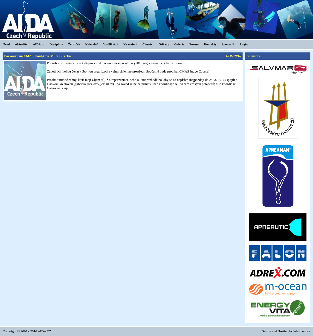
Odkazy (164, 44)
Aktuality (21, 44)
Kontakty (210, 44)
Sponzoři (228, 44)
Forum (193, 44)
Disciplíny (56, 44)
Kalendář (91, 44)
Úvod (6, 44)
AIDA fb (38, 44)
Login (244, 44)
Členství (147, 44)
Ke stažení (130, 44)
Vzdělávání (110, 44)
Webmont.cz (301, 331)
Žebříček (74, 44)
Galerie (179, 44)
